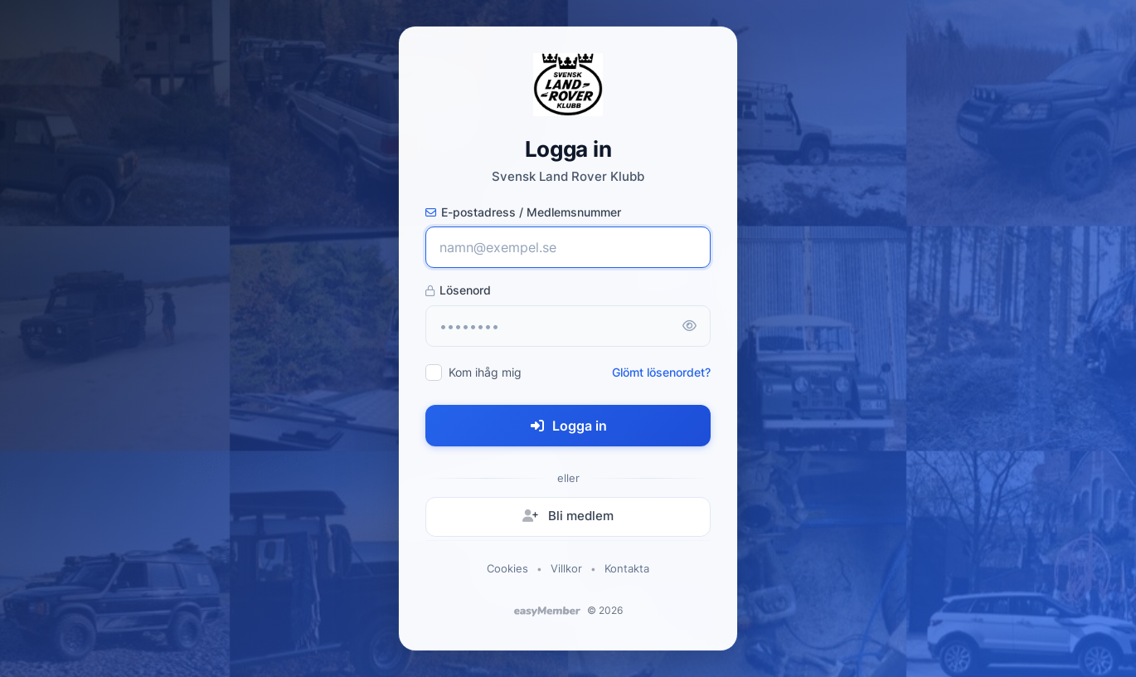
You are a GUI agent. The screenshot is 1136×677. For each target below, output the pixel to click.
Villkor (566, 568)
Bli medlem (568, 516)
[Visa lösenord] (689, 326)
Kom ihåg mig (485, 372)
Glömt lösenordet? (661, 372)
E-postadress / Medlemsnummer (523, 212)
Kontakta (626, 568)
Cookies (507, 568)
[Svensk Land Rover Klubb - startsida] (568, 84)
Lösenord (458, 290)
